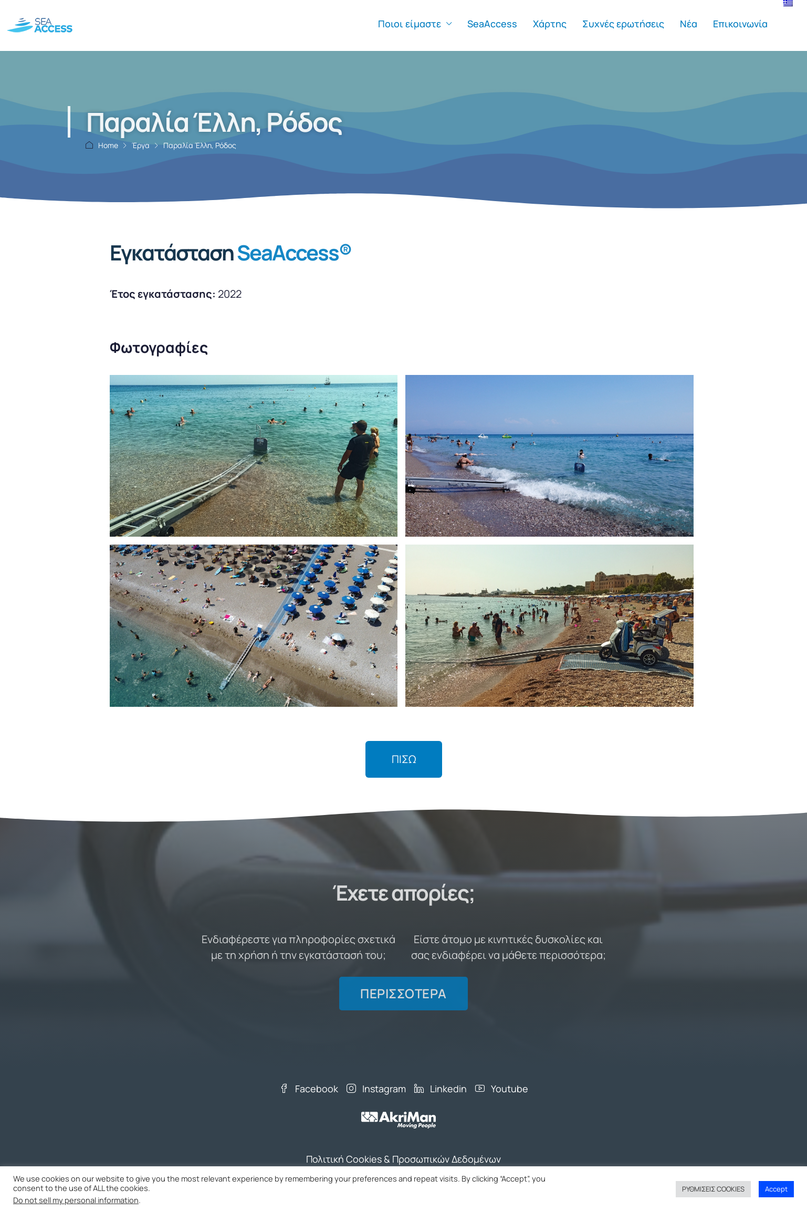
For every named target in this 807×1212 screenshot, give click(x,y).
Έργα (141, 145)
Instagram (376, 1088)
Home (108, 145)
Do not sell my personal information (76, 1200)
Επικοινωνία (740, 23)
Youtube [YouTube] (501, 1088)
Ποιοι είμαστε (409, 23)
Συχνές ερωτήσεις (623, 23)
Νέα (688, 23)
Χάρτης (550, 23)
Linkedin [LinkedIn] (440, 1088)
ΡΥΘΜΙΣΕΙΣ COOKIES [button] (713, 1189)
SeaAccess (492, 23)
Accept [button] (776, 1189)
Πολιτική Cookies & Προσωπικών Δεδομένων (403, 1159)
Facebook (308, 1088)
